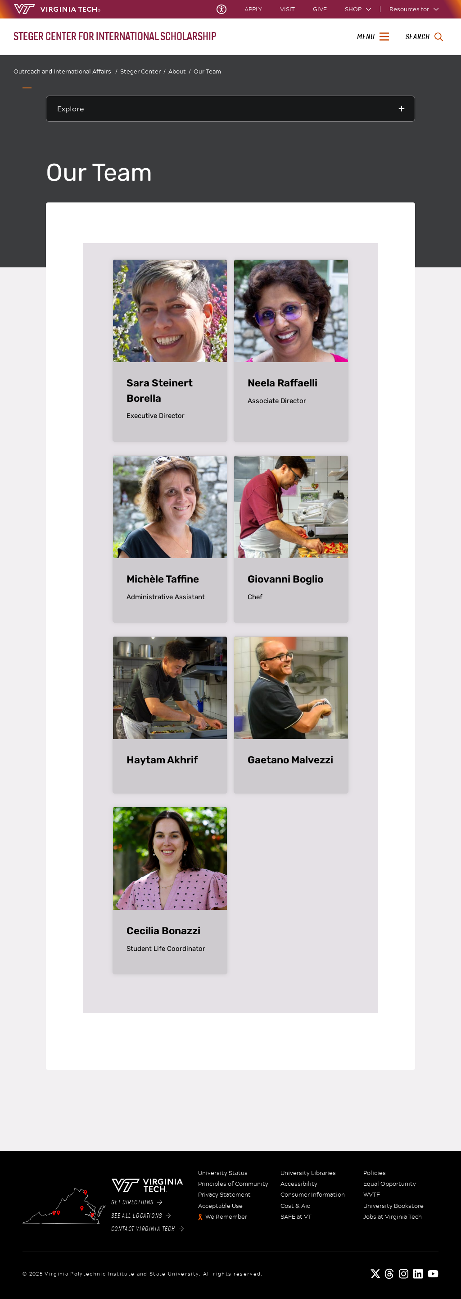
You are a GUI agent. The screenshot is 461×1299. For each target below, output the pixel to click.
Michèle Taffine (163, 579)
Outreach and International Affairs (66, 71)
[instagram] (404, 1273)
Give (320, 9)
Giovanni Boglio (285, 579)
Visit (287, 9)
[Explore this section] (230, 109)
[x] (375, 1273)
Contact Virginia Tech (147, 1229)
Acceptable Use (220, 1206)
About (179, 71)
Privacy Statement (224, 1195)
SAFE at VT (296, 1217)
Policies (374, 1173)
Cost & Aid (295, 1206)
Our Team (207, 71)
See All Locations (141, 1216)
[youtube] (433, 1273)
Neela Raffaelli (282, 383)
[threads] (389, 1273)
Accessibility (298, 1184)
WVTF (371, 1195)
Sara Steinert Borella (160, 390)
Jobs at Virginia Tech (392, 1217)
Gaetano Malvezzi (290, 760)
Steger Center (143, 72)
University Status (223, 1173)
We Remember (226, 1217)
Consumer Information (312, 1195)
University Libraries (308, 1173)
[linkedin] (418, 1273)
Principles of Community (233, 1184)
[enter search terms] (424, 37)
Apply (253, 9)
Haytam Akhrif (162, 760)
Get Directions (137, 1202)
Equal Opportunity (389, 1184)
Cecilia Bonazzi (163, 931)
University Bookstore (393, 1206)
